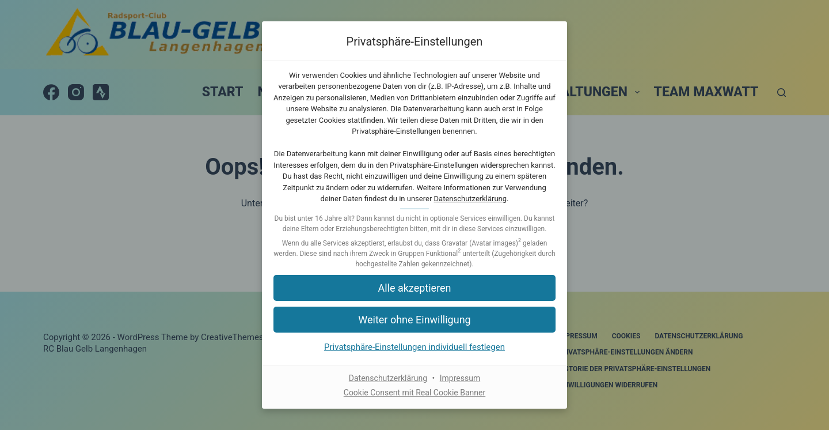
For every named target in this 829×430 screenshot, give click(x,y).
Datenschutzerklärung (470, 198)
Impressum (460, 378)
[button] (414, 288)
